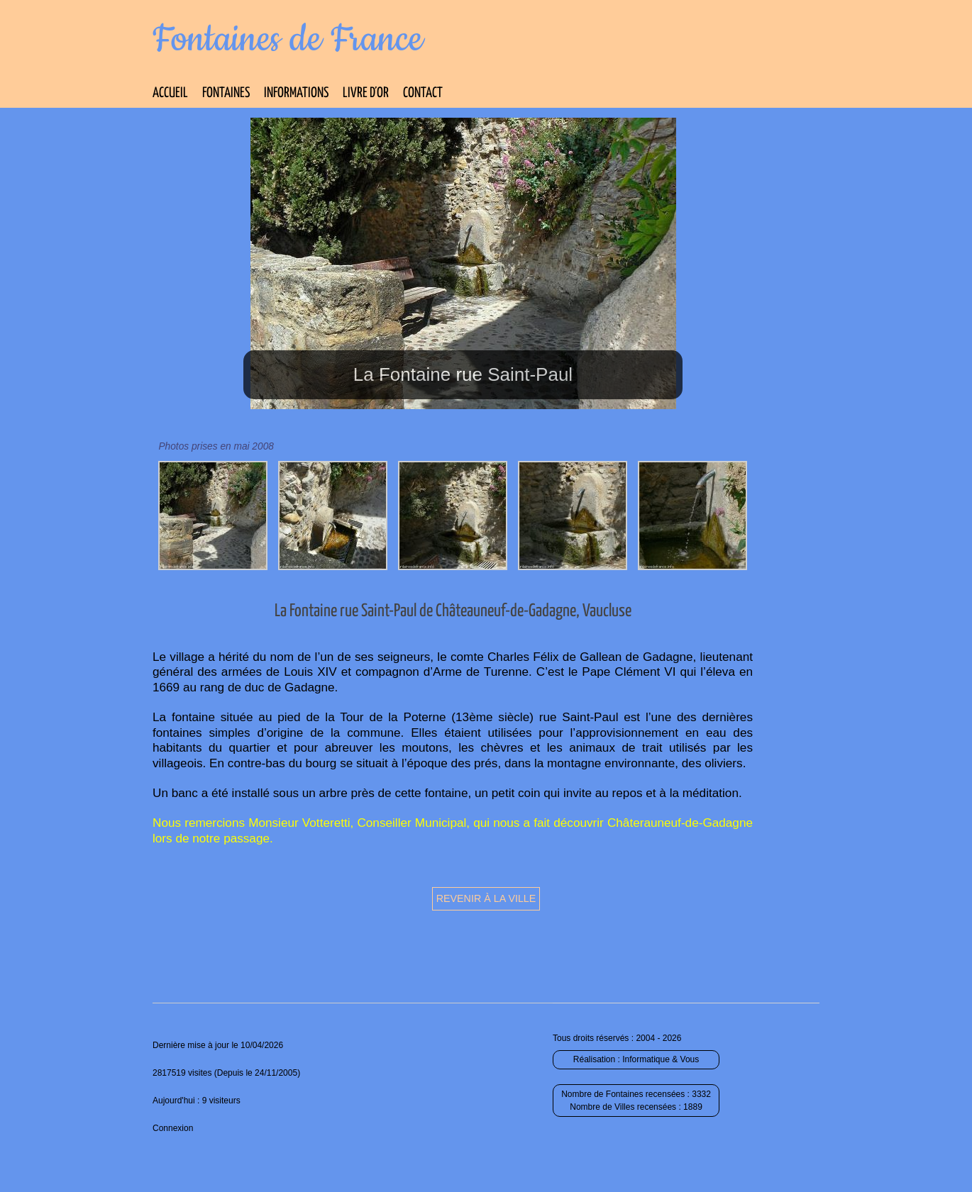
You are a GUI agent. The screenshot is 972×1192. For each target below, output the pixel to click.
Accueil (170, 93)
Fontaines (226, 93)
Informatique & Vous (660, 1059)
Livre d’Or (366, 93)
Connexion (173, 1128)
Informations (296, 93)
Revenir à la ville (486, 898)
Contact (423, 93)
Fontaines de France (288, 39)
